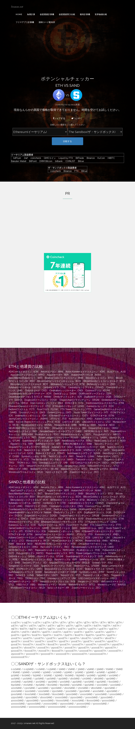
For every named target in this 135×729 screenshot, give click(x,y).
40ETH (69, 625)
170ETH (25, 632)
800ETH (79, 635)
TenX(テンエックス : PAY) (61, 456)
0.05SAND (29, 669)
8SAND (16, 672)
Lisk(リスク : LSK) (71, 422)
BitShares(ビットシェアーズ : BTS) (67, 384)
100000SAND (18, 703)
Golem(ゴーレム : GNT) (59, 412)
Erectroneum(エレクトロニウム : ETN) (105, 403)
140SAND (51, 678)
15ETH (23, 625)
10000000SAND (37, 707)
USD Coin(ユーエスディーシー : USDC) (89, 462)
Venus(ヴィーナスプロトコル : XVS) (44, 466)
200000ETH (114, 651)
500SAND (89, 682)
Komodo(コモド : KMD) (80, 418)
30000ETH (70, 647)
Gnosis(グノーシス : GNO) (32, 412)
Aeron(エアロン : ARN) (52, 371)
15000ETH (16, 647)
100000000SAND (57, 707)
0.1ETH (36, 622)
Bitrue (80, 161)
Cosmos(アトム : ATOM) (97, 390)
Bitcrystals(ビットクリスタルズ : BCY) (29, 384)
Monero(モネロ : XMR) (65, 425)
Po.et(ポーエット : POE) (47, 434)
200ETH (57, 632)
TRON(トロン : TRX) (27, 462)
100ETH (61, 629)
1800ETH (109, 638)
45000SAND (32, 700)
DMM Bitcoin (45, 161)
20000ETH (43, 647)
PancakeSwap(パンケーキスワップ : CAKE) (61, 431)
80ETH (23, 629)
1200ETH (39, 638)
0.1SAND (40, 669)
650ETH (47, 635)
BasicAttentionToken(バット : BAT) (25, 378)
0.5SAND (51, 669)
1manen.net (17, 6)
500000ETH (47, 654)
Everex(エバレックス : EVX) (100, 406)
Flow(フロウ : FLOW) (47, 409)
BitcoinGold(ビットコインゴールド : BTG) (104, 381)
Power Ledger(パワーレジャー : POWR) (58, 437)
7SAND (119, 669)
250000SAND (67, 703)
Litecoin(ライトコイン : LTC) (96, 422)
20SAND (57, 672)
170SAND (87, 678)
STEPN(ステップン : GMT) (96, 450)
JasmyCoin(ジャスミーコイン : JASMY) (28, 418)
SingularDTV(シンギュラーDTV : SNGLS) (29, 447)
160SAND (75, 678)
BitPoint (32, 161)
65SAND (37, 675)
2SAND (71, 669)
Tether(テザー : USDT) (107, 456)
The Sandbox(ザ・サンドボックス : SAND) (52, 459)
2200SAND (43, 691)
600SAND (114, 682)
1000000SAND (18, 707)
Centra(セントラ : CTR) (54, 387)
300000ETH (32, 654)
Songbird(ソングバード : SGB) (90, 447)
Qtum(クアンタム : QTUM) (50, 556)
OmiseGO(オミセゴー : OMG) (103, 428)
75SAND (59, 675)
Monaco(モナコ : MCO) (37, 540)
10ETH (14, 625)
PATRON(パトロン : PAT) (96, 431)
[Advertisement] (67, 52)
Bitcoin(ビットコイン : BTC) (99, 378)
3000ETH (76, 641)
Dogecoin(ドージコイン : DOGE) (40, 400)
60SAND (26, 675)
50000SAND (47, 700)
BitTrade (78, 158)
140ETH (102, 629)
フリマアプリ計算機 (25, 22)
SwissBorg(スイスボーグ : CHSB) (60, 572)
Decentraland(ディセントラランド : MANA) (30, 396)
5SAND (100, 669)
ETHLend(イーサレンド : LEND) (68, 406)
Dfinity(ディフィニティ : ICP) (68, 396)
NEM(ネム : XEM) (87, 425)
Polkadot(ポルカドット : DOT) (76, 434)
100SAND (113, 675)
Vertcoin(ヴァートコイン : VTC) (103, 466)
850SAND (65, 685)
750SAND (40, 685)
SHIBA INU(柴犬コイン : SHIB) (77, 444)
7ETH (102, 622)
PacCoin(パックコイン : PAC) (23, 431)
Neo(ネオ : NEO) (106, 425)
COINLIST (69, 161)
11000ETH (91, 644)
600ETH (36, 635)
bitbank (58, 161)
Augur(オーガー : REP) (58, 375)
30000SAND (91, 697)
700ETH (58, 635)
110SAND (15, 678)
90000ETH (71, 651)
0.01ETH (15, 622)
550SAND (101, 682)
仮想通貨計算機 (47, 14)
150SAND (63, 678)
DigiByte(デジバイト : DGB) (97, 396)
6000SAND (30, 694)
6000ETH (28, 644)
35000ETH (83, 647)
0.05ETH (26, 622)
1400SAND (43, 688)
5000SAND (16, 694)
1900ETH (15, 641)
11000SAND (101, 694)
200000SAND (50, 703)
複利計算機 (85, 14)
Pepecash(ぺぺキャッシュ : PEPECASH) (54, 550)
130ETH (92, 629)
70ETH (116, 625)
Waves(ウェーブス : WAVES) (104, 469)
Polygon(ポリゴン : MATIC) (106, 434)
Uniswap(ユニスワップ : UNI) (53, 462)
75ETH (14, 629)
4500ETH (112, 641)
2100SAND (30, 691)
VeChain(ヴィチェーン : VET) (23, 581)
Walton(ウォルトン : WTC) (74, 469)
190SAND (111, 678)
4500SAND (111, 691)
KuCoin (100, 158)
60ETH (97, 625)
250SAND (28, 682)
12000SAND (115, 694)
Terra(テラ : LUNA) (85, 456)
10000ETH (77, 644)
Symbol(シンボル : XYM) (34, 456)
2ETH (63, 622)
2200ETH (51, 641)
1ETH (55, 622)
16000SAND (46, 697)
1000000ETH (62, 654)
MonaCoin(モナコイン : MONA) (36, 425)
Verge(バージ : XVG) (75, 466)
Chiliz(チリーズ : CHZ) (36, 390)
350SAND (52, 682)
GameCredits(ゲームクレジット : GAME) (29, 528)
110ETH (71, 629)
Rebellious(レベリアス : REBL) (77, 440)
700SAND (28, 685)
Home (19, 14)
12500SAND (17, 697)
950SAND (89, 685)
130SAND (39, 678)
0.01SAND (16, 669)
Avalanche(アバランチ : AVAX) (86, 375)
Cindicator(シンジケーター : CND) (66, 390)
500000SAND (100, 703)
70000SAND (78, 700)
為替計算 (31, 14)
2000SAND (16, 691)
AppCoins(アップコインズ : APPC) (27, 375)
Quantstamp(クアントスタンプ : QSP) (40, 440)
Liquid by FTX (64, 158)
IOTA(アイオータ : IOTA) (102, 415)
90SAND (91, 675)
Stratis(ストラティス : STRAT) (50, 453)
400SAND (65, 682)
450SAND (77, 682)
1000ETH (15, 638)
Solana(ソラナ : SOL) (62, 447)
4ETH (79, 622)
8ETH (111, 622)
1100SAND (115, 685)
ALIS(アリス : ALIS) (116, 371)
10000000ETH (79, 654)
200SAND (16, 682)
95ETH (51, 629)
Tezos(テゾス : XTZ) (19, 459)
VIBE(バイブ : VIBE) (18, 469)
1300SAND (29, 688)
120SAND (27, 678)
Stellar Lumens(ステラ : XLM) (66, 450)
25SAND (68, 672)
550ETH (26, 635)
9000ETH (65, 644)
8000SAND (58, 694)
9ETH (119, 622)
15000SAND (31, 697)
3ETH (71, 622)
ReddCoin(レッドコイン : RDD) (109, 440)
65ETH (106, 625)
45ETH (78, 625)
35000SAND (106, 697)
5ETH (86, 622)
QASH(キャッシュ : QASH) (94, 437)
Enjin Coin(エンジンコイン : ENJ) (46, 403)
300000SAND (83, 703)
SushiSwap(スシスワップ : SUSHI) (83, 453)
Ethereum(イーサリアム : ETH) (24, 522)
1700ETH (97, 638)
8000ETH (52, 644)
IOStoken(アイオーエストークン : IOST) (68, 415)
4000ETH (100, 641)
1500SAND (56, 688)
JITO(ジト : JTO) (58, 418)
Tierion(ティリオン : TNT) (88, 459)
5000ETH (16, 644)
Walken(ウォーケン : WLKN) (44, 469)
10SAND (36, 672)
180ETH (36, 632)
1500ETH (74, 638)
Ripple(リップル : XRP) (22, 444)
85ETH (33, 629)
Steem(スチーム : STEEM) (36, 450)
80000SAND (93, 700)
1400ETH (62, 638)
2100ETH (39, 641)
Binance (89, 158)
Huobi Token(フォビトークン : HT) (91, 412)
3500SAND (84, 691)
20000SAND (61, 697)
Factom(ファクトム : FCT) (21, 409)
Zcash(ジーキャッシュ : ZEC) (84, 472)
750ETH (68, 635)
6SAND (109, 669)
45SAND (112, 672)
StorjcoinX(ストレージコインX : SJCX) (63, 569)
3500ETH (87, 641)
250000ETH (17, 654)
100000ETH (85, 651)
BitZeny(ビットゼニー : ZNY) (101, 384)
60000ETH (30, 651)
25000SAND (76, 697)
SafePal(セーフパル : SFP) (47, 444)
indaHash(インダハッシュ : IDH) (30, 415)
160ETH (15, 632)
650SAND (16, 685)
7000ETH (40, 644)
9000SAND (72, 694)
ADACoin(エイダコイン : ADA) (23, 371)
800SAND (52, 685)
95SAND (102, 675)
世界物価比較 (101, 14)
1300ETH (50, 638)
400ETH (99, 632)
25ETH (41, 625)
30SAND (79, 672)
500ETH (15, 635)
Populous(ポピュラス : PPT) (22, 437)
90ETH (42, 629)
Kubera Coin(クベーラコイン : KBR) (26, 537)
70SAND (48, 675)
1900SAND (109, 688)
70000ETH (43, 651)
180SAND (99, 678)
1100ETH (27, 638)
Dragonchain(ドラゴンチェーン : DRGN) (79, 400)
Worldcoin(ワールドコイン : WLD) (26, 472)
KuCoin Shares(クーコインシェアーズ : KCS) (38, 422)
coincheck (35, 158)
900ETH (100, 635)
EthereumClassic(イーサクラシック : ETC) (29, 406)
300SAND (40, 682)
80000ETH (57, 651)
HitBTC (110, 158)
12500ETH (117, 644)
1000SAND (102, 685)
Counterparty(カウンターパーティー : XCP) (30, 393)
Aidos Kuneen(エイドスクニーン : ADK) (85, 371)
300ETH (78, 632)
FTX (75, 171)
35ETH (60, 625)
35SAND (90, 672)
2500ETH (63, 641)
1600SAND (69, 688)
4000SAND (98, 691)
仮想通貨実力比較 (67, 14)
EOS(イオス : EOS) (74, 403)
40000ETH (97, 647)
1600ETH (86, 638)
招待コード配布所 (47, 22)
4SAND (90, 669)
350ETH (89, 632)
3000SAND (71, 691)
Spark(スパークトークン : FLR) (56, 566)
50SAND (15, 675)
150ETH (113, 629)
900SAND (77, 685)
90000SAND (108, 700)
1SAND (62, 669)
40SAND (101, 672)
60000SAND (62, 700)
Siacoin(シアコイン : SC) (106, 444)
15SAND (47, 672)
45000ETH (110, 647)
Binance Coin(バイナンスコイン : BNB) (64, 378)
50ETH (87, 625)
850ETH (90, 635)
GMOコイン (49, 158)
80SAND (69, 675)
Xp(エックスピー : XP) (56, 472)
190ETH (46, 632)
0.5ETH (46, 622)
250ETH (67, 632)
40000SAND (17, 700)
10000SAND (86, 694)
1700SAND (83, 688)
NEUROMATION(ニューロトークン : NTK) (29, 428)
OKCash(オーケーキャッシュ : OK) (69, 428)
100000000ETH (97, 654)
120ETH (82, 629)
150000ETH (100, 651)
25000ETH (56, 647)
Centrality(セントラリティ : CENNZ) (86, 387)
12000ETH (103, 644)
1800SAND (96, 688)
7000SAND (44, 694)
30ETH (50, 625)
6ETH (95, 622)
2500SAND (57, 691)
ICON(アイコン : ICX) (35, 531)
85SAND (80, 675)
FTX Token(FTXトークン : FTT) (76, 409)
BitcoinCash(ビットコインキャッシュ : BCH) (59, 381)
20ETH (32, 625)
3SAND (81, 669)
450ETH (110, 632)
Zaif (25, 158)
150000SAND (34, 703)
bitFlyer (16, 158)
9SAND (26, 672)
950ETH (111, 635)
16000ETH (29, 647)
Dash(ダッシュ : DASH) (65, 393)
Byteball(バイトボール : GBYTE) (24, 387)
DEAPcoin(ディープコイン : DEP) (95, 393)
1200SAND (16, 688)
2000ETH (27, 641)
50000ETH (16, 651)
